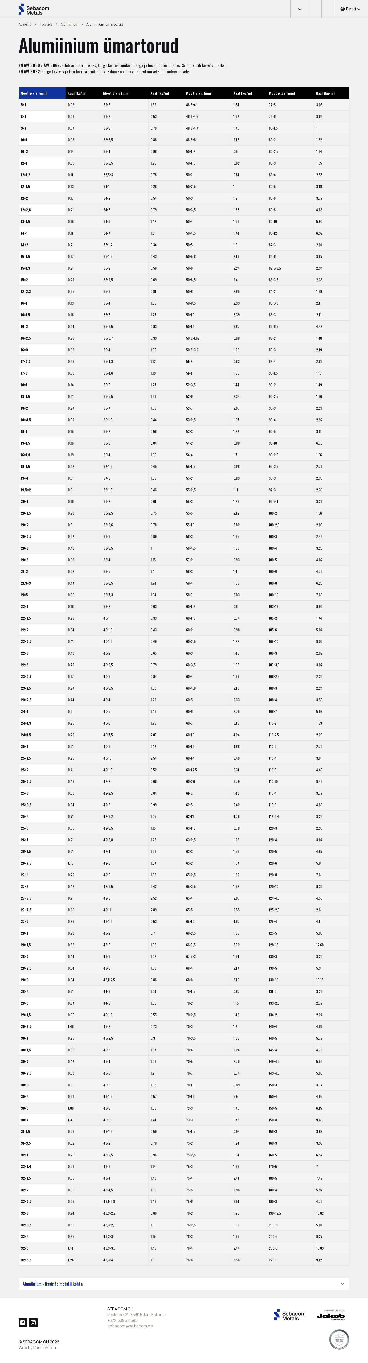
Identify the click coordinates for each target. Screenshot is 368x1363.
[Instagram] (33, 1322)
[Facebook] (23, 1322)
